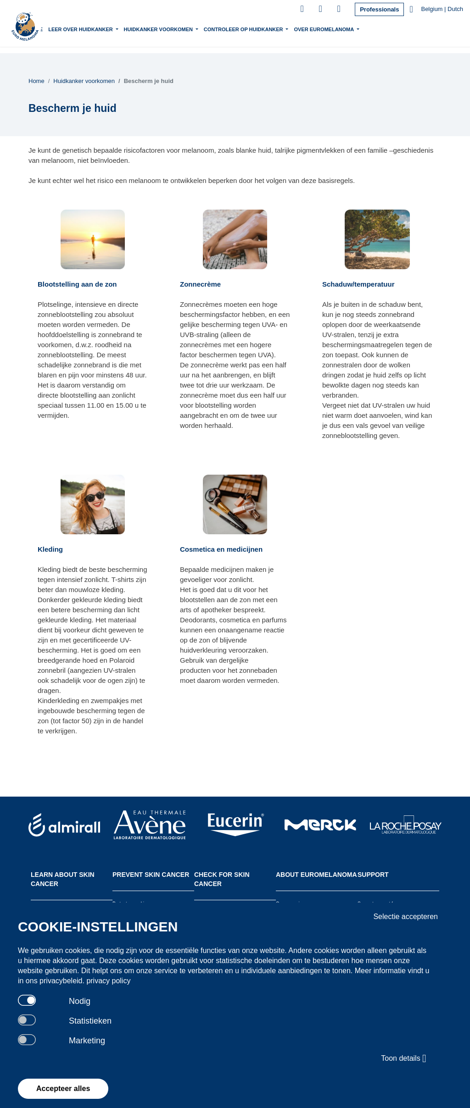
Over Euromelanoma (351, 28)
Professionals (379, 9)
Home (62, 29)
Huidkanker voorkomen (186, 28)
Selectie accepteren (405, 916)
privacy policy (108, 981)
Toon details (403, 1058)
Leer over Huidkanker (108, 28)
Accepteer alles (63, 1088)
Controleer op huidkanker (270, 28)
